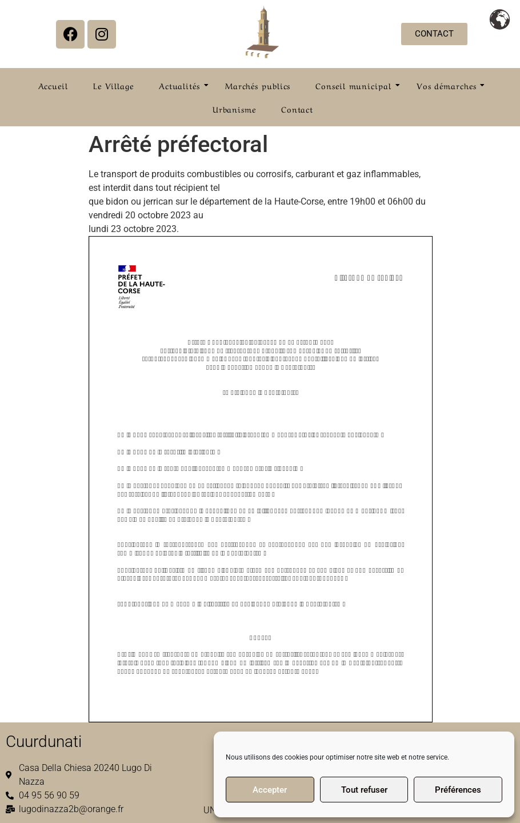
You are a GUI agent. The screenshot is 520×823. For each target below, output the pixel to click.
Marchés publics (258, 85)
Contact (297, 108)
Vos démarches (450, 85)
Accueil (53, 85)
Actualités (183, 85)
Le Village (113, 85)
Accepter (270, 790)
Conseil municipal (356, 85)
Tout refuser (364, 790)
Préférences (458, 790)
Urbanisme (234, 108)
